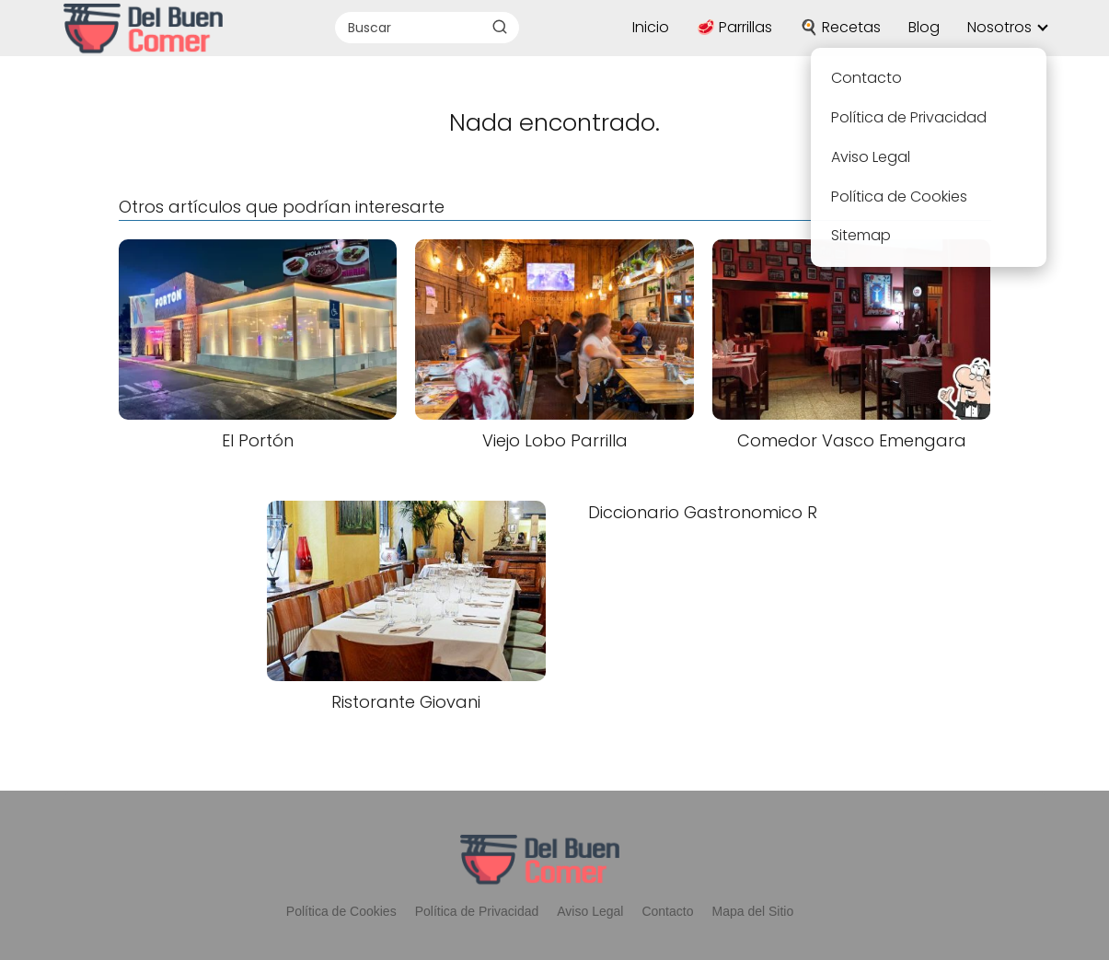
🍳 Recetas (840, 27)
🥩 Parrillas (734, 27)
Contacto (667, 911)
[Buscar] (499, 26)
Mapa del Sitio (752, 911)
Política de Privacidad (477, 911)
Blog (924, 27)
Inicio (650, 27)
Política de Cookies (341, 911)
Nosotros (999, 27)
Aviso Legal (590, 911)
